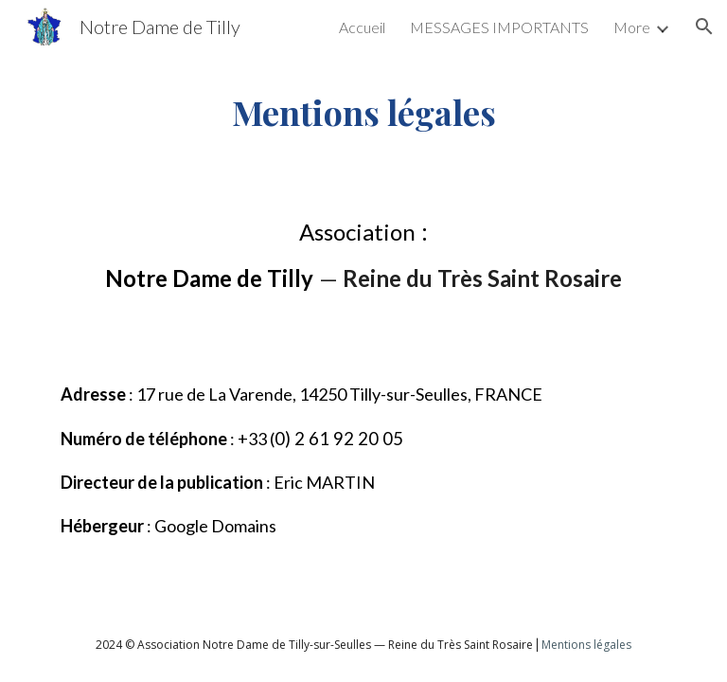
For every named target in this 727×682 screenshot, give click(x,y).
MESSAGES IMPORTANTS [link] (499, 27)
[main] (363, 112)
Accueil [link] (362, 27)
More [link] (631, 27)
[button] (704, 26)
